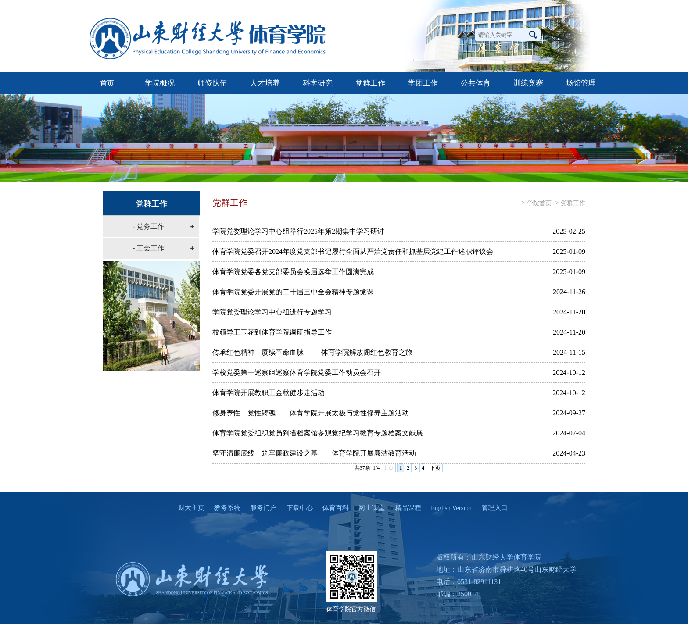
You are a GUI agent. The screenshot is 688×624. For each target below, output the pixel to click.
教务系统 (223, 507)
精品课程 (404, 507)
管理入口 (490, 507)
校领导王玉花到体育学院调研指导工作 (272, 332)
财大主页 (187, 507)
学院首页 (539, 203)
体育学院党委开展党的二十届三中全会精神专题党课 (293, 292)
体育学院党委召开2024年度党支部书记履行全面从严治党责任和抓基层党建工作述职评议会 (352, 251)
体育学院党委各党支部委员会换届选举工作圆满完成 (293, 271)
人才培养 (265, 83)
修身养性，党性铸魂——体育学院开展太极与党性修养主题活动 (310, 413)
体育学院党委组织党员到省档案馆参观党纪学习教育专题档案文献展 (317, 433)
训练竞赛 (528, 83)
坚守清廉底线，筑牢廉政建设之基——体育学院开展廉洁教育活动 (314, 453)
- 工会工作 (149, 248)
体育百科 (332, 507)
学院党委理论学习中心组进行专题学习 (272, 312)
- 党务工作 (149, 226)
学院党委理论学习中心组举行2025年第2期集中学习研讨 (298, 231)
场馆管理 (581, 83)
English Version (447, 507)
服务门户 (259, 507)
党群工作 (370, 83)
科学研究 (318, 83)
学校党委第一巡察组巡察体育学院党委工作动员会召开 (296, 372)
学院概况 (160, 83)
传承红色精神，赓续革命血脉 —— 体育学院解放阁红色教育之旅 (312, 352)
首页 (107, 83)
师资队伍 (212, 83)
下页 (435, 468)
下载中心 (295, 507)
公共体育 (476, 83)
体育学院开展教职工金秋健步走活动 (268, 392)
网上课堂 (368, 507)
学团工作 (423, 83)
